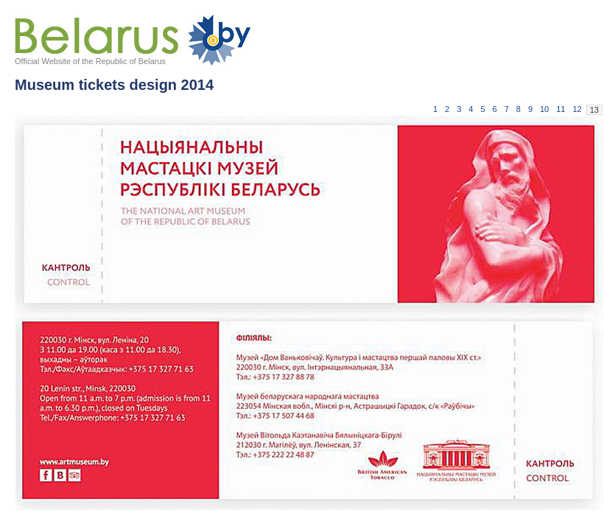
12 (577, 109)
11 (560, 109)
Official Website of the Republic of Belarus (90, 61)
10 (544, 109)
